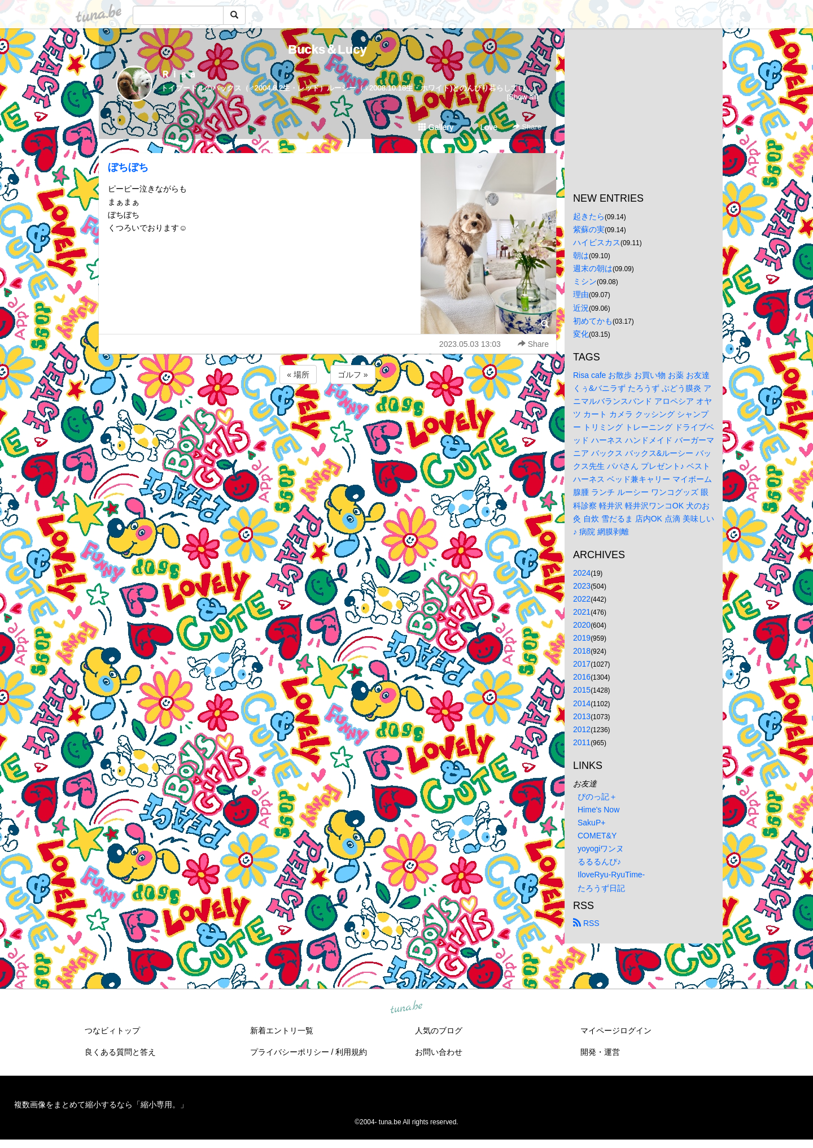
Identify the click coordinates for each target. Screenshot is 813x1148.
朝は (581, 255)
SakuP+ (591, 822)
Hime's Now (598, 809)
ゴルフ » (353, 374)
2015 (582, 689)
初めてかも (593, 320)
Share (527, 127)
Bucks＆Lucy (327, 49)
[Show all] (523, 97)
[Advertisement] (327, 417)
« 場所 (298, 374)
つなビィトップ (112, 1030)
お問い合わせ (438, 1051)
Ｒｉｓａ (179, 74)
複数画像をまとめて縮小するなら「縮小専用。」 (101, 1104)
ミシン (585, 281)
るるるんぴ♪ (599, 861)
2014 (582, 703)
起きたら (589, 216)
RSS (586, 923)
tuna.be (405, 1007)
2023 (582, 585)
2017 (582, 663)
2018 (582, 650)
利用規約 (351, 1051)
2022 (582, 598)
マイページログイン (616, 1030)
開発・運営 (600, 1051)
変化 (581, 333)
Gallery (435, 127)
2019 (582, 637)
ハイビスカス (596, 242)
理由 (581, 294)
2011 (582, 742)
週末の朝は (593, 268)
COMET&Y (597, 835)
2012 (582, 729)
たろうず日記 (601, 888)
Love (483, 127)
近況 (581, 307)
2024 (582, 572)
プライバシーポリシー (289, 1051)
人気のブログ (438, 1030)
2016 (582, 676)
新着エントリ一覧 (281, 1030)
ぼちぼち (128, 167)
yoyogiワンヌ (601, 848)
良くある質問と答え (120, 1051)
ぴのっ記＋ (597, 796)
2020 (582, 624)
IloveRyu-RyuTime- (611, 874)
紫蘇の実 (589, 229)
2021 (582, 611)
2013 (582, 716)
